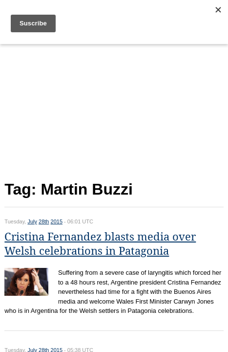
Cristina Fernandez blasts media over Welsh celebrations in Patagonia (100, 244)
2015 (56, 221)
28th (44, 221)
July (32, 221)
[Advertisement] (113, 110)
